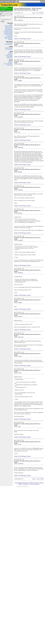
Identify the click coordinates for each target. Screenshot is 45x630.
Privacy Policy (9, 65)
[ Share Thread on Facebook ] (21, 482)
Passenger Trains (8, 28)
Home (2, 1)
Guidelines (10, 39)
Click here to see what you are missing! (5, 8)
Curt (19, 132)
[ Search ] (31, 482)
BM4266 (20, 172)
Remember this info (6, 19)
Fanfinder (10, 52)
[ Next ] (42, 12)
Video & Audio (9, 43)
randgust (20, 80)
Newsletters (10, 53)
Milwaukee (20, 147)
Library (11, 51)
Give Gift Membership (8, 63)
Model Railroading (8, 36)
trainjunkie (20, 117)
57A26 (19, 372)
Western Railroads (8, 25)
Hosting (11, 46)
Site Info (11, 60)
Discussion (10, 23)
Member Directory (8, 47)
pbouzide (20, 64)
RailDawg (20, 20)
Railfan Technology (8, 38)
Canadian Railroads (8, 33)
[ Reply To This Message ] (20, 38)
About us (10, 61)
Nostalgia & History (8, 30)
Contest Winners (9, 55)
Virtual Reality (9, 56)
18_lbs (19, 444)
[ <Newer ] (32, 484)
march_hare (21, 337)
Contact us (10, 62)
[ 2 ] (39, 12)
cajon (19, 426)
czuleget (20, 302)
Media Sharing (9, 41)
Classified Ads (9, 57)
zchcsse (20, 356)
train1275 (20, 316)
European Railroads (8, 34)
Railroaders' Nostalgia (8, 31)
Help (13, 1)
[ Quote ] (29, 38)
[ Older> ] (37, 484)
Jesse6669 (20, 240)
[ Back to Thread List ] (24, 484)
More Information (9, 49)
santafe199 (20, 463)
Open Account (7, 1)
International (9, 35)
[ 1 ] (37, 12)
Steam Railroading (8, 29)
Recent (11, 24)
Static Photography (8, 44)
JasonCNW (20, 46)
